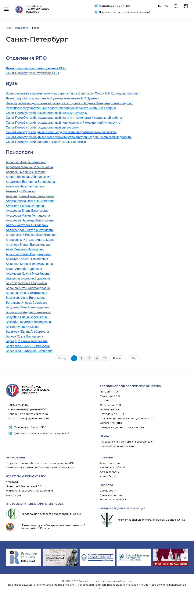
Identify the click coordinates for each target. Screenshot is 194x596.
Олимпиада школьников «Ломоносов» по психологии (40, 467)
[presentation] (184, 557)
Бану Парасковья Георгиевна (26, 283)
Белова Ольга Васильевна (24, 336)
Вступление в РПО (112, 414)
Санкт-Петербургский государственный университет (42, 127)
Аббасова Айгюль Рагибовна (26, 162)
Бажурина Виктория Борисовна (28, 278)
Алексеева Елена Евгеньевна (27, 210)
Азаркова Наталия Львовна (25, 186)
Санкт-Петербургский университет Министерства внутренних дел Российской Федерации (69, 137)
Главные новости (111, 495)
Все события (108, 476)
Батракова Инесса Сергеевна (26, 302)
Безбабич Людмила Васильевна (28, 322)
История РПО (109, 391)
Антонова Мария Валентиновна (28, 244)
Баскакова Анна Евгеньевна (25, 297)
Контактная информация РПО (27, 409)
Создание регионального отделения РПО (127, 418)
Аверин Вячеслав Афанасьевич (28, 176)
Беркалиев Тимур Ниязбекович (28, 346)
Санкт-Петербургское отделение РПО (32, 73)
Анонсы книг (14, 495)
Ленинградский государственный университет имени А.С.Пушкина (52, 98)
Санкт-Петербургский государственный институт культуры (47, 113)
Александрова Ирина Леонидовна (30, 196)
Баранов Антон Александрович (28, 288)
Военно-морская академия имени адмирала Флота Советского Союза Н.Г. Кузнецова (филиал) (73, 93)
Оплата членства (111, 422)
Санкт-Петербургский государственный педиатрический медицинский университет (64, 122)
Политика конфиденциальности (28, 418)
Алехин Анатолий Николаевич (27, 225)
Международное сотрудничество (122, 427)
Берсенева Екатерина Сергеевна (29, 351)
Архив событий (110, 472)
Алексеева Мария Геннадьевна (28, 215)
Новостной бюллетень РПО (24, 486)
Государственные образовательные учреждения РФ (40, 463)
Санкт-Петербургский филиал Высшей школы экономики (46, 141)
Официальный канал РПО (114, 5)
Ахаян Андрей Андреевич (24, 268)
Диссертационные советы (117, 446)
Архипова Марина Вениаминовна (29, 263)
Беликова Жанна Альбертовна (27, 331)
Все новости (108, 490)
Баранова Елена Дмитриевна (26, 292)
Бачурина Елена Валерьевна (26, 317)
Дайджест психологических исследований (124, 12)
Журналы (12, 481)
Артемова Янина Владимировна (28, 254)
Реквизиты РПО (18, 404)
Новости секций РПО (114, 499)
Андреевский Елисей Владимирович (31, 234)
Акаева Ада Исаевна (20, 191)
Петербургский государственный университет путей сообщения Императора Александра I (69, 103)
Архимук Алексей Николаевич (27, 259)
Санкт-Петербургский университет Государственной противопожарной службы (61, 132)
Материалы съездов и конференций (29, 490)
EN (166, 6)
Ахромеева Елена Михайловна (28, 273)
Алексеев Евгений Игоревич (25, 205)
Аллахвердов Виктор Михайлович (29, 230)
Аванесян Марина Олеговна (25, 172)
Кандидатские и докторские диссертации (126, 441)
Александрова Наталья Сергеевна (30, 201)
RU (159, 6)
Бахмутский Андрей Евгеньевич (28, 312)
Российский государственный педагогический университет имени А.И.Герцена (61, 108)
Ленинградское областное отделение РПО (36, 68)
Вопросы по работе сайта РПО (28, 413)
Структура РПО (110, 396)
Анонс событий (110, 463)
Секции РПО (108, 400)
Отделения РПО (110, 405)
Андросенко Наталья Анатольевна (30, 239)
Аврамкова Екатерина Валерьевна (30, 181)
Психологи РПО (110, 409)
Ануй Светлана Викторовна (25, 249)
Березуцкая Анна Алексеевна (27, 341)
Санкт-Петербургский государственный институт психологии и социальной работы (64, 117)
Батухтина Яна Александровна (27, 307)
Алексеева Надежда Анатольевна (30, 220)
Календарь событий (113, 467)
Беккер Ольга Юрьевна (22, 326)
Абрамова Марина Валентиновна (29, 167)
